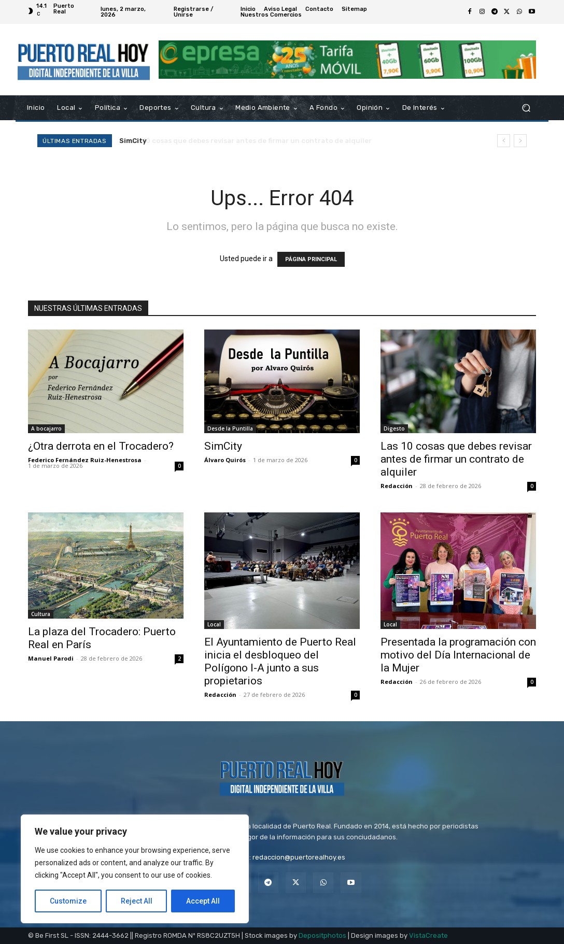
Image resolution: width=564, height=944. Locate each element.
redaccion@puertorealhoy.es (298, 857)
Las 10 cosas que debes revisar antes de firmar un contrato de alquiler (456, 459)
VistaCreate (428, 935)
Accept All (203, 901)
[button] (526, 108)
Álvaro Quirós (225, 460)
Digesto (394, 428)
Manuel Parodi (51, 658)
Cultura (40, 614)
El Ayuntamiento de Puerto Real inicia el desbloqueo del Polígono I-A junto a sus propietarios (280, 661)
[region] (135, 868)
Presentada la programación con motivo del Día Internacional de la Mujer (458, 655)
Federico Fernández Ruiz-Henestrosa (85, 460)
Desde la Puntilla (230, 428)
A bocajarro (46, 428)
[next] (520, 140)
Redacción (396, 486)
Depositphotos (322, 935)
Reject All (136, 901)
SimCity (133, 141)
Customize (68, 901)
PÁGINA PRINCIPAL (311, 259)
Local (214, 624)
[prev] (503, 140)
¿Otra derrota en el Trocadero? (101, 446)
